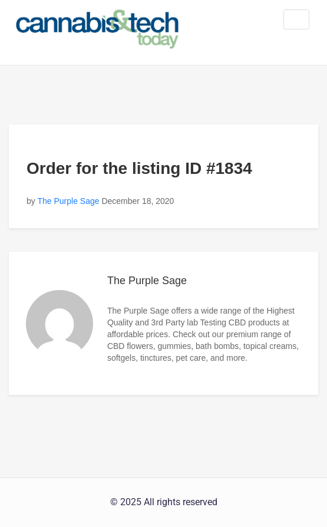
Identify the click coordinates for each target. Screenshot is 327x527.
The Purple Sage (68, 201)
